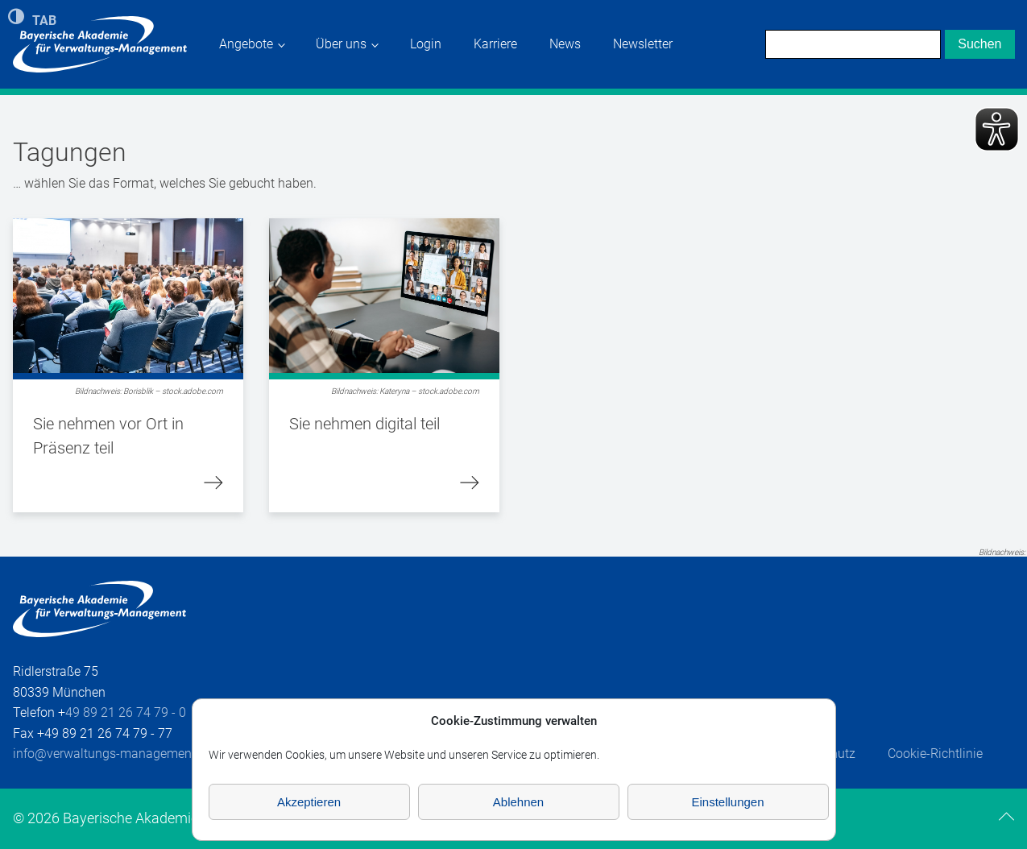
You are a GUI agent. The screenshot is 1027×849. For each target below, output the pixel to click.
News (565, 44)
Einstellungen (727, 802)
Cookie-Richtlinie (935, 753)
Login (425, 44)
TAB (44, 19)
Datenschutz (820, 753)
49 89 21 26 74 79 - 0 (125, 712)
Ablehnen (518, 802)
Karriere (495, 44)
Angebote (246, 44)
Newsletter (643, 44)
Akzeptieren (309, 802)
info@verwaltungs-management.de (113, 753)
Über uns (341, 44)
